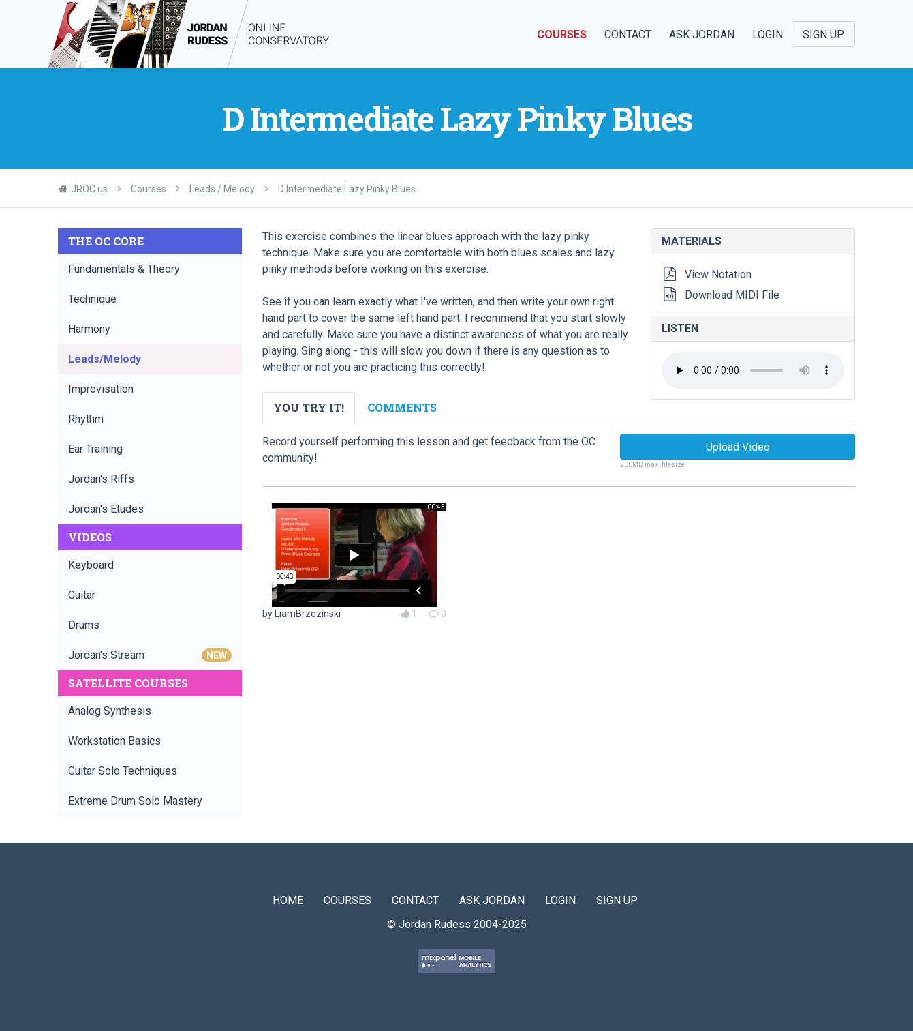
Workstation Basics (114, 740)
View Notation (718, 274)
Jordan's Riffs (101, 479)
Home (288, 900)
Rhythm (86, 419)
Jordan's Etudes (106, 509)
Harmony (89, 329)
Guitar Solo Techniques (122, 770)
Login (767, 34)
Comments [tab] (402, 407)
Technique (92, 299)
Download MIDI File (732, 294)
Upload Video (738, 446)
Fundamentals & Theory (124, 269)
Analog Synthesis (109, 710)
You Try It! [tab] (308, 407)
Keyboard (91, 564)
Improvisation (101, 389)
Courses (562, 34)
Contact (627, 34)
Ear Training (95, 449)
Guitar (81, 594)
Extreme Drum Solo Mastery (135, 800)
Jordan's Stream (150, 655)
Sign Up (823, 34)
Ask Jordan (701, 34)
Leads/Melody (104, 359)
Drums (83, 624)
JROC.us (89, 188)
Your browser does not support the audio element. (753, 370)
